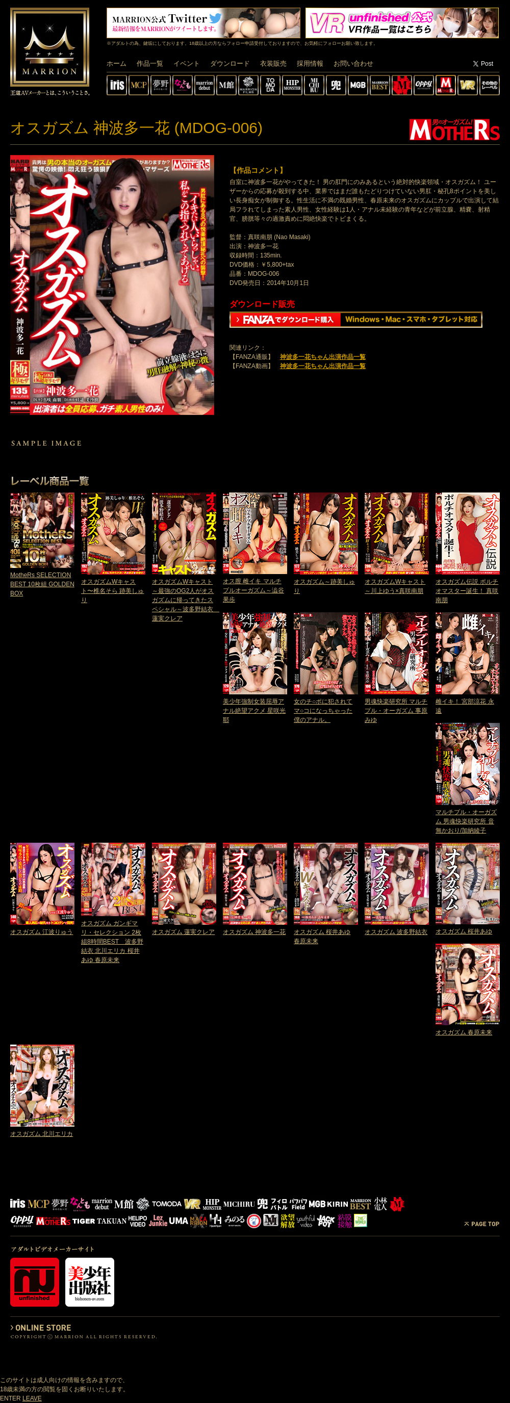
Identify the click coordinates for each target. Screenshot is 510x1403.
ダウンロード (230, 63)
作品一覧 (150, 63)
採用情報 (310, 63)
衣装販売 (273, 63)
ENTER (10, 1398)
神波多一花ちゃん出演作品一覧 (323, 356)
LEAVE (32, 1398)
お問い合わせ (353, 63)
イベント (186, 63)
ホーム (116, 63)
